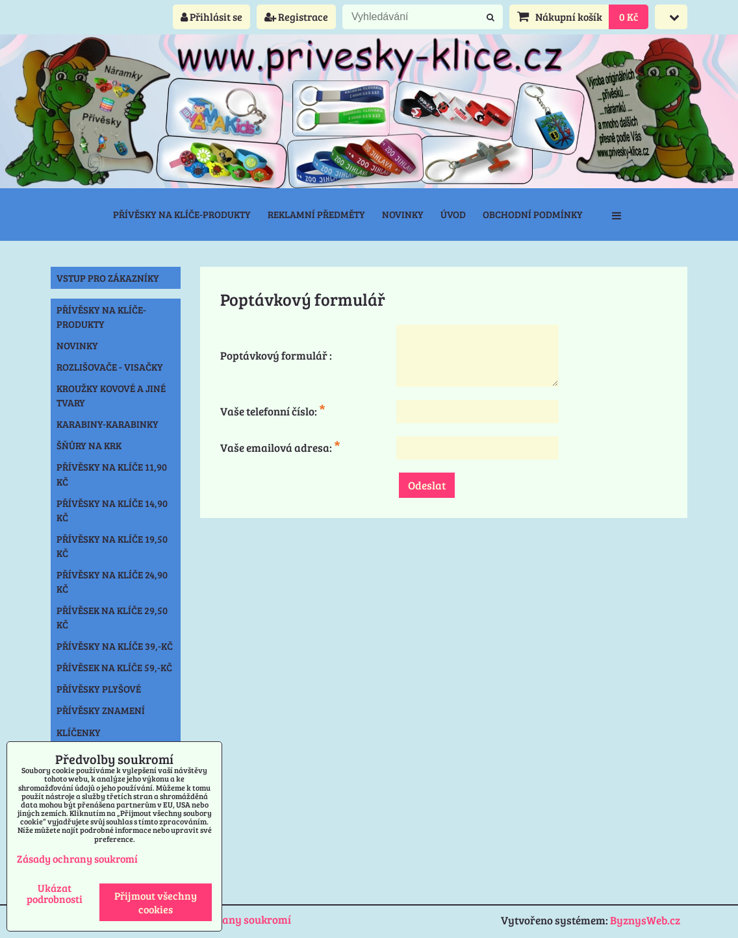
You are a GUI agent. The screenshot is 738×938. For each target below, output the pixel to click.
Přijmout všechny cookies (155, 902)
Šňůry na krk (89, 445)
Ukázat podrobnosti (55, 893)
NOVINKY (77, 345)
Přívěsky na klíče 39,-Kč (115, 645)
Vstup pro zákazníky (108, 277)
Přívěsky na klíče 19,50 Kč (112, 546)
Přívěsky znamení (101, 710)
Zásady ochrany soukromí (225, 919)
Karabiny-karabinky (108, 423)
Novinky (403, 214)
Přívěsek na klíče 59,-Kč (114, 667)
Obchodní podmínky (533, 214)
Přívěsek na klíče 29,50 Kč (112, 617)
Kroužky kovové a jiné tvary (111, 395)
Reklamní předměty (316, 214)
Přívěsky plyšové (99, 688)
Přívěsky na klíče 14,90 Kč (112, 510)
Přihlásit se (211, 16)
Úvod (453, 214)
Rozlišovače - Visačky (110, 366)
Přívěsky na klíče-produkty (182, 214)
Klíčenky (79, 732)
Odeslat (427, 485)
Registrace (296, 16)
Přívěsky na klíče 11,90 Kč (112, 474)
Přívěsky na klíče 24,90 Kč (112, 581)
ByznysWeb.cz (645, 920)
